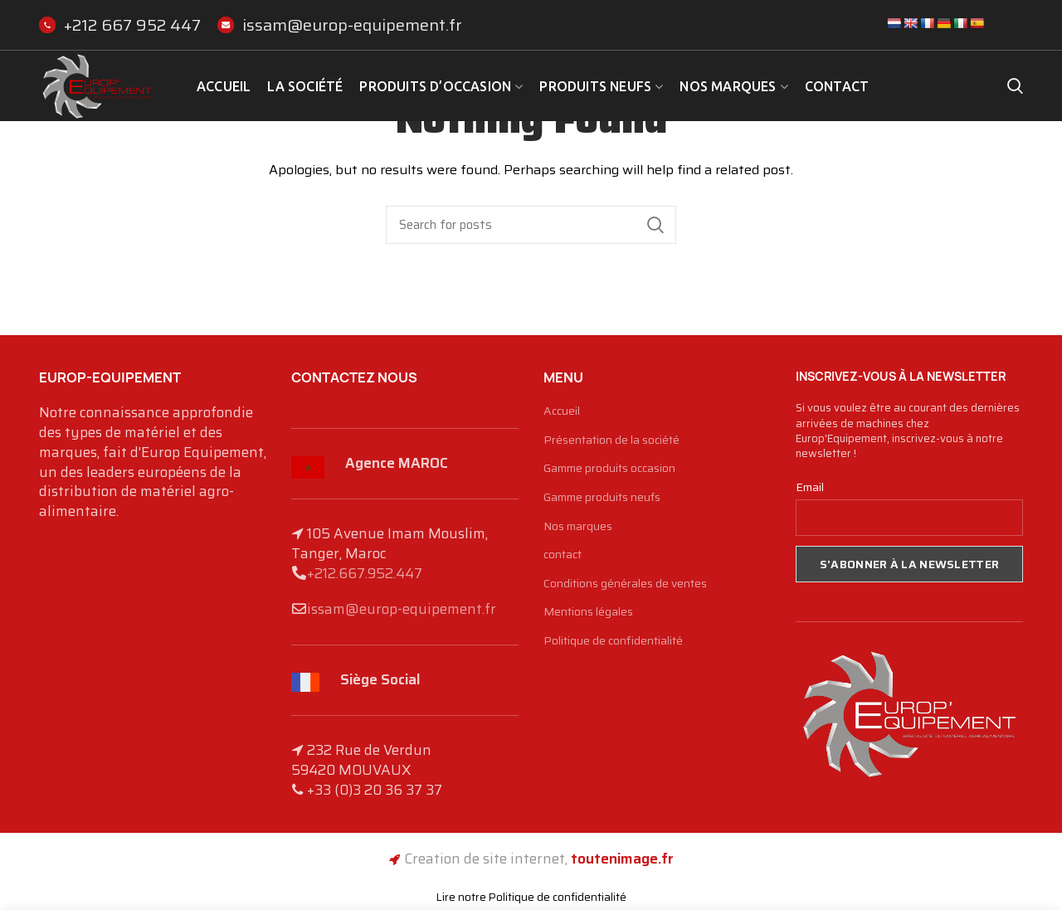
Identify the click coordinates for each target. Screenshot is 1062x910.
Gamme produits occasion (609, 468)
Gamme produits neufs (601, 497)
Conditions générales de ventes (625, 584)
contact (562, 555)
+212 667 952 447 (120, 25)
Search (655, 225)
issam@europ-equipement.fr (339, 25)
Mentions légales (588, 612)
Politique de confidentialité (613, 641)
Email (810, 487)
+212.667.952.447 (364, 573)
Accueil (561, 411)
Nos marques (577, 526)
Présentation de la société (611, 440)
